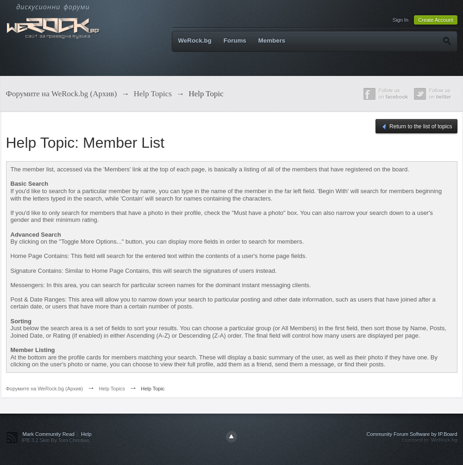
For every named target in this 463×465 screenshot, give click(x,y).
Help (86, 434)
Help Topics (112, 388)
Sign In (400, 20)
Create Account (435, 20)
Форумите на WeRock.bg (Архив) (44, 388)
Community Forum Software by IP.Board (411, 434)
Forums (235, 40)
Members (272, 40)
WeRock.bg (195, 40)
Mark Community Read (49, 434)
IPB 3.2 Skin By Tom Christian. (56, 440)
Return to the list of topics (416, 127)
